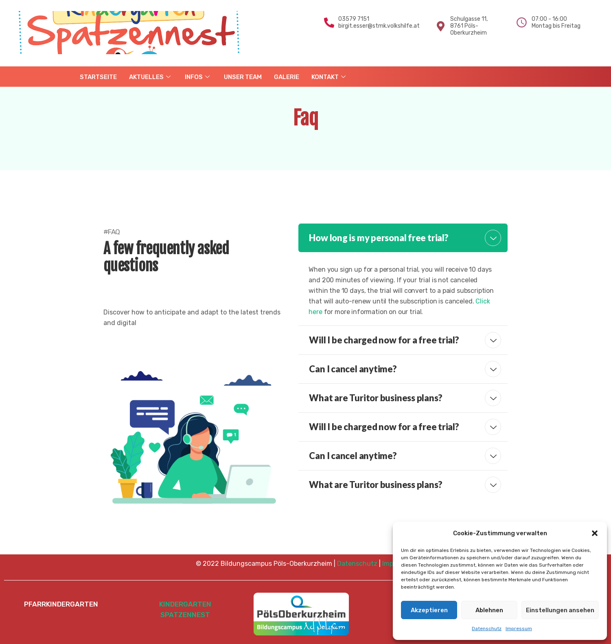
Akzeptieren (429, 610)
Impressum (519, 628)
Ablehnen (489, 610)
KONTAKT (329, 77)
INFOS (198, 77)
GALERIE (286, 77)
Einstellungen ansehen (560, 610)
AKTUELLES (151, 77)
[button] (595, 533)
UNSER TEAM (243, 77)
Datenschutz (487, 628)
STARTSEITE (98, 77)
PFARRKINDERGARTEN (61, 604)
